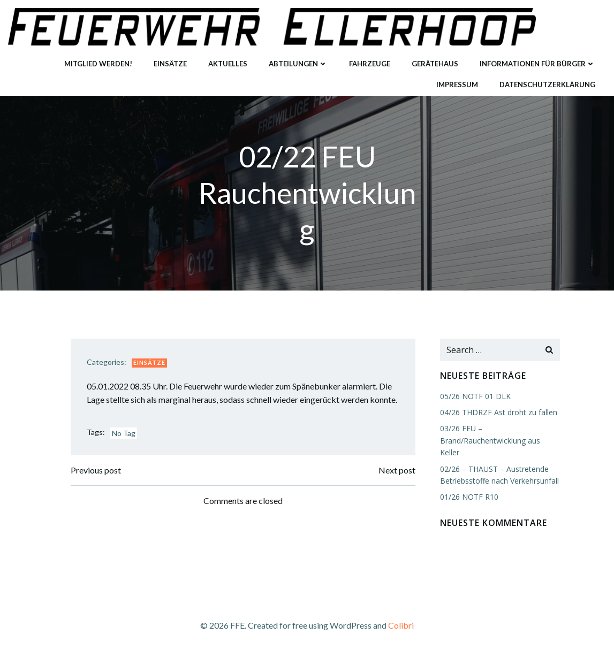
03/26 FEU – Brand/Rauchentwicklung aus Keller (490, 440)
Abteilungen (298, 63)
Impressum (457, 84)
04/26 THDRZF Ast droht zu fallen (498, 412)
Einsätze (170, 63)
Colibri (401, 625)
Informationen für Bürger (537, 63)
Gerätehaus (435, 63)
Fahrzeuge (369, 63)
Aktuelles (227, 63)
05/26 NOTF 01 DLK (475, 396)
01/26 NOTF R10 (469, 497)
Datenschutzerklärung (547, 84)
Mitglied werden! (98, 63)
